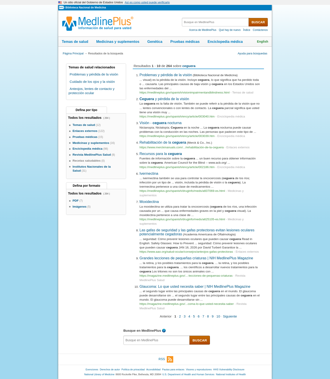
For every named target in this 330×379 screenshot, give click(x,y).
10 (218, 316)
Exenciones (92, 369)
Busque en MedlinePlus (142, 330)
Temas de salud (75, 42)
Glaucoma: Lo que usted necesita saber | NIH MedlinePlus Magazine (194, 286)
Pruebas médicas (185, 42)
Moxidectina (149, 202)
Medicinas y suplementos (117, 42)
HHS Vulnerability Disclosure (228, 369)
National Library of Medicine (99, 374)
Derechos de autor (110, 369)
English (262, 41)
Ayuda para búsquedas (252, 53)
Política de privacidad (133, 369)
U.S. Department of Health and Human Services (188, 374)
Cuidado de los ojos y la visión (92, 81)
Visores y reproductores (199, 369)
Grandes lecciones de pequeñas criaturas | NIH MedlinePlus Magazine (196, 258)
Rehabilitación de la (162, 142)
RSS (166, 359)
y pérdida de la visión (164, 99)
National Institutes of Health (231, 374)
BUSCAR (258, 22)
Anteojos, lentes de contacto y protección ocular (91, 91)
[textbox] (215, 22)
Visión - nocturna (160, 123)
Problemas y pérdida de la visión (165, 75)
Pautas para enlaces (173, 369)
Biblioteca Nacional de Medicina (85, 7)
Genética (154, 42)
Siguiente (230, 316)
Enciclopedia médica (225, 42)
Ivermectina (148, 173)
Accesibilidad (153, 369)
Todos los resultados (85, 117)
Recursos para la (160, 154)
